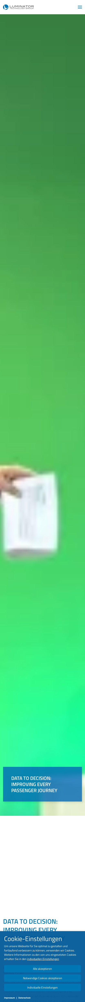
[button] (80, 7)
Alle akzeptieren (42, 969)
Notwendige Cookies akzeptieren (42, 978)
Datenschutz (24, 997)
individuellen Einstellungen (43, 959)
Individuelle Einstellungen (42, 987)
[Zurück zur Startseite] (18, 7)
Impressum (9, 997)
